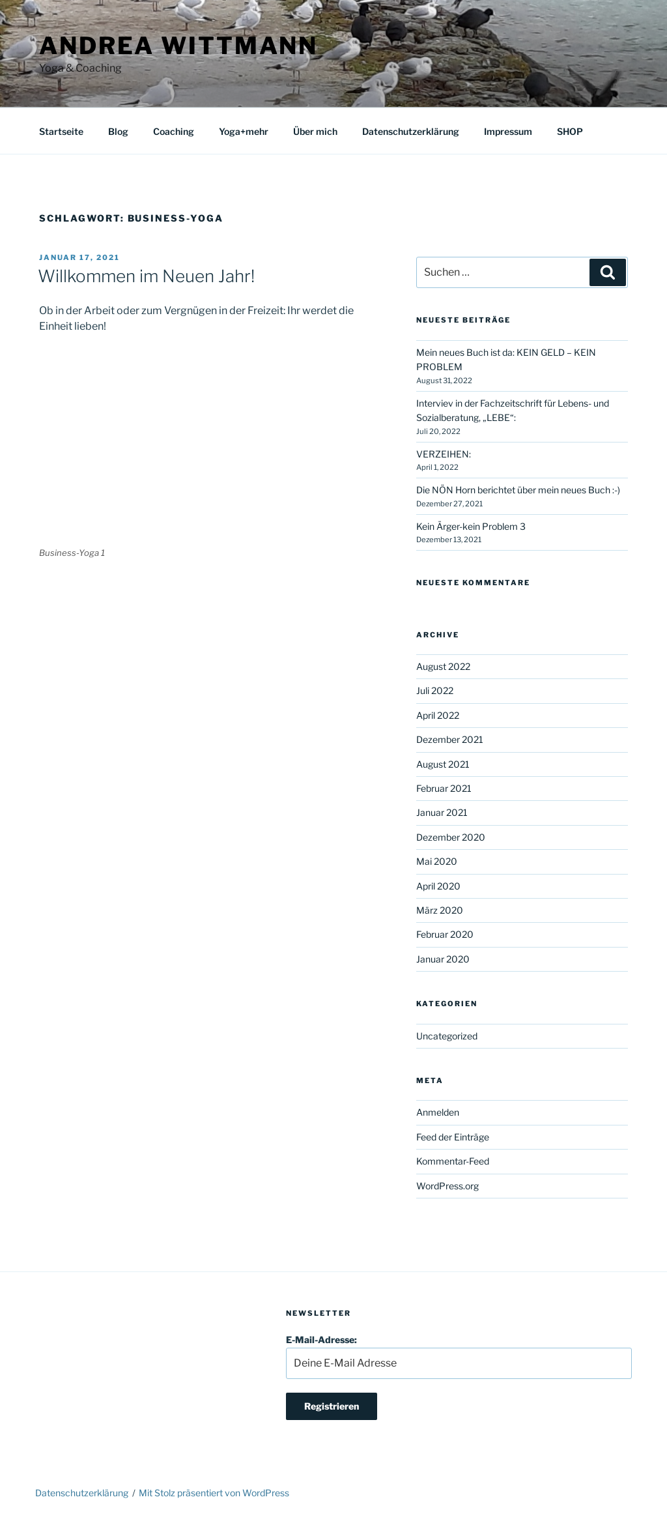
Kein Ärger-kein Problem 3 (471, 526)
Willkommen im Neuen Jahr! (146, 276)
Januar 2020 (443, 959)
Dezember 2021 (449, 739)
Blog (118, 131)
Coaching (173, 131)
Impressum (508, 131)
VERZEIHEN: (443, 453)
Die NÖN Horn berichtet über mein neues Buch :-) (518, 489)
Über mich (315, 131)
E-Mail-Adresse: (459, 1356)
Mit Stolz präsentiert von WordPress (214, 1492)
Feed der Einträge (452, 1136)
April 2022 (437, 715)
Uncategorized (446, 1035)
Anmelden (437, 1112)
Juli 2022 (434, 690)
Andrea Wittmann (178, 45)
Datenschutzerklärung (410, 131)
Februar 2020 (445, 934)
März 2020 (439, 910)
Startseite (61, 131)
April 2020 (438, 886)
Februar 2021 (444, 788)
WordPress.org (447, 1185)
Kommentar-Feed (452, 1161)
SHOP (570, 131)
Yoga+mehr (243, 131)
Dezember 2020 (450, 837)
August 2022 (443, 666)
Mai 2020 (436, 861)
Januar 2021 (442, 812)
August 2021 (443, 764)
